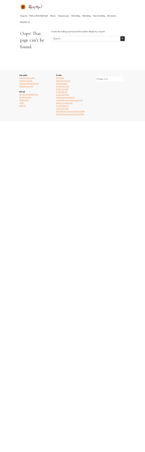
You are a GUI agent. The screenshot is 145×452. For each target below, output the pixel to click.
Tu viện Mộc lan (61, 92)
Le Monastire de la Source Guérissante (69, 100)
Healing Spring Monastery (65, 97)
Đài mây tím (111, 16)
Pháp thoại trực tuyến (27, 78)
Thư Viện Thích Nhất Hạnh (28, 94)
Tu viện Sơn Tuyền (62, 108)
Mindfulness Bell (25, 97)
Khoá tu (53, 16)
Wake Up (22, 106)
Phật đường (86, 16)
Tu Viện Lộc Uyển (62, 89)
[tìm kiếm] (107, 79)
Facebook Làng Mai (26, 86)
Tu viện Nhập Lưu (62, 106)
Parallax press (24, 100)
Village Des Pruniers (63, 81)
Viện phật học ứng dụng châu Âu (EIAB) (70, 111)
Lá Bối (21, 103)
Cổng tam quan (63, 16)
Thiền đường (75, 16)
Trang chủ (23, 16)
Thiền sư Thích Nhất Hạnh (38, 16)
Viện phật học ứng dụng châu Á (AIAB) (70, 114)
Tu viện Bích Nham (62, 95)
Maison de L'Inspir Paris (64, 103)
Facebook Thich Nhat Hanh (29, 83)
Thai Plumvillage (62, 83)
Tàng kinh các (25, 22)
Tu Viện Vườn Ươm (62, 86)
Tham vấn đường (99, 16)
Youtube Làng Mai (25, 81)
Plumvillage (60, 78)
